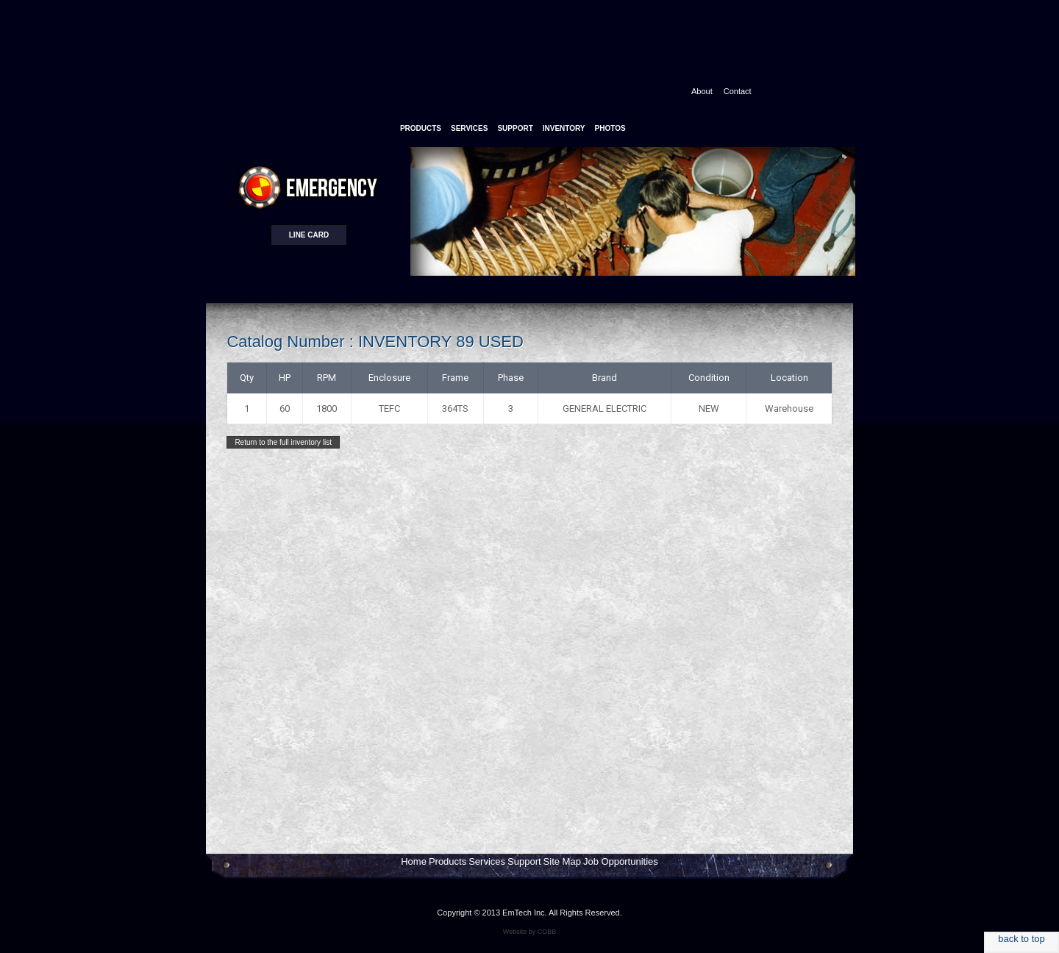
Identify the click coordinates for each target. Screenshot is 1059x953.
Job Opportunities (620, 861)
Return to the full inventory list (283, 442)
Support (524, 861)
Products (447, 861)
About (702, 91)
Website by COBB (529, 931)
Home (414, 861)
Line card (309, 235)
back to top (1021, 938)
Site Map (562, 861)
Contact (738, 91)
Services (486, 861)
